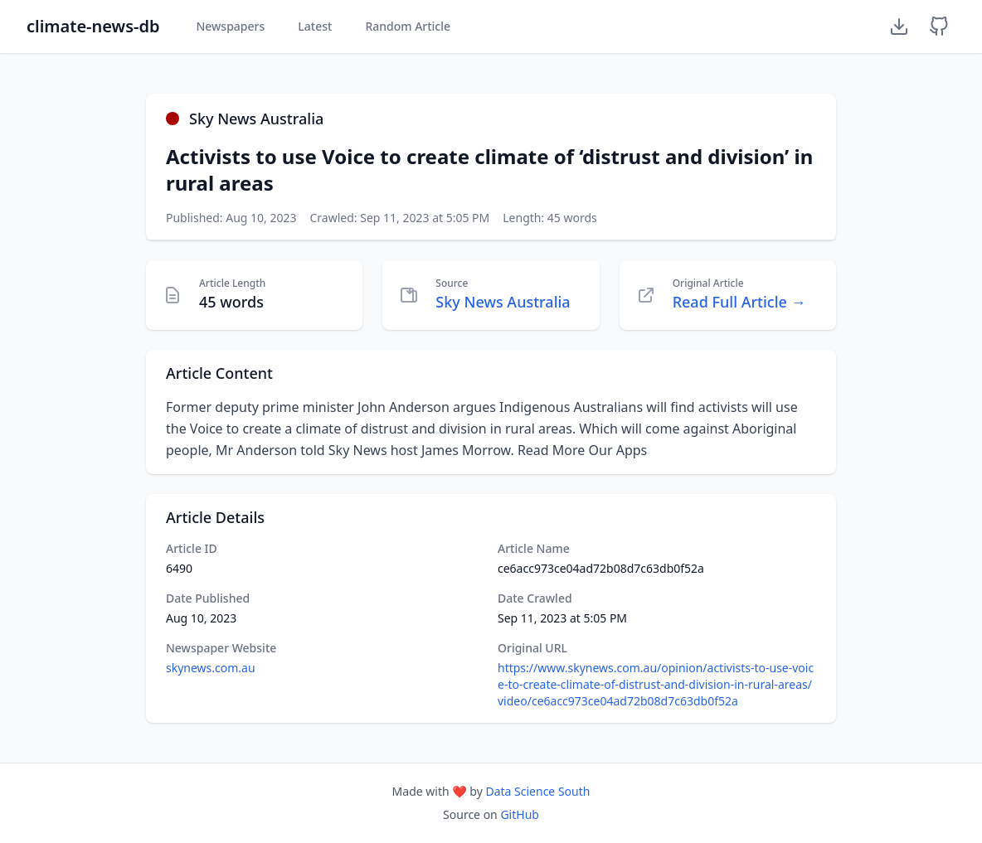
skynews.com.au (210, 668)
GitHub (519, 814)
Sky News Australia (502, 302)
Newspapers (230, 26)
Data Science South (537, 791)
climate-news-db (93, 26)
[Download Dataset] (899, 26)
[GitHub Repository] (938, 26)
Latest (315, 26)
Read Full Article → (739, 302)
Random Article (407, 26)
